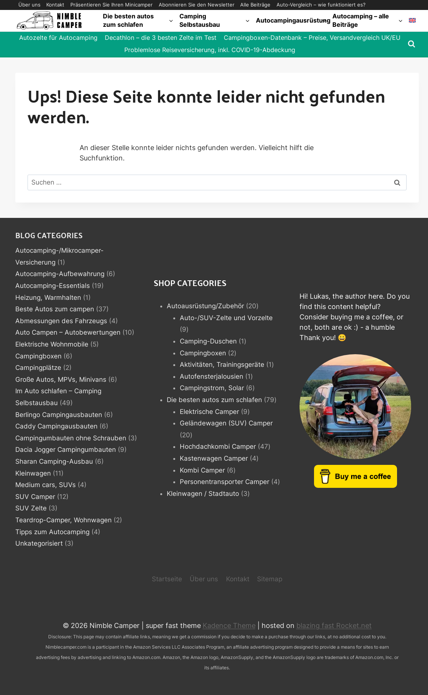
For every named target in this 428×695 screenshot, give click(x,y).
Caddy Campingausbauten (56, 426)
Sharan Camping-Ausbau (54, 461)
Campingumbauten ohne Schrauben (70, 438)
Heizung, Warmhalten (48, 297)
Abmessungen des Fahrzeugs (61, 321)
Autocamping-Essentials (52, 285)
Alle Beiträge (255, 5)
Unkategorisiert (39, 543)
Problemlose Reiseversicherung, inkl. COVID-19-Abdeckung (209, 50)
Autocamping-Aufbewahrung (59, 274)
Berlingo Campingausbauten (58, 415)
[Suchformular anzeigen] (411, 44)
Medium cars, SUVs (45, 485)
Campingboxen (38, 356)
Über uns (29, 5)
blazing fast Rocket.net (334, 625)
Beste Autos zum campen (54, 309)
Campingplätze (38, 367)
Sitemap (269, 579)
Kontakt (55, 5)
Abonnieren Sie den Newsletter (196, 5)
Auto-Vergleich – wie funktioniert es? (321, 5)
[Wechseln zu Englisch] (412, 20)
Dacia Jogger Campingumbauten (65, 449)
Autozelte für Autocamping (58, 37)
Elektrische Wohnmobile (51, 344)
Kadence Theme (229, 625)
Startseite (167, 579)
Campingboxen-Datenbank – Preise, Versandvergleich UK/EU (312, 37)
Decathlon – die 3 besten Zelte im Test (160, 37)
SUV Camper (35, 496)
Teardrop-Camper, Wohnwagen (63, 520)
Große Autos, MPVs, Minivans (60, 379)
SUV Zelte (31, 508)
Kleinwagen (33, 473)
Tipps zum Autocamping (52, 532)
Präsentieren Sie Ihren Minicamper (111, 5)
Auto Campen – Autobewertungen (67, 332)
